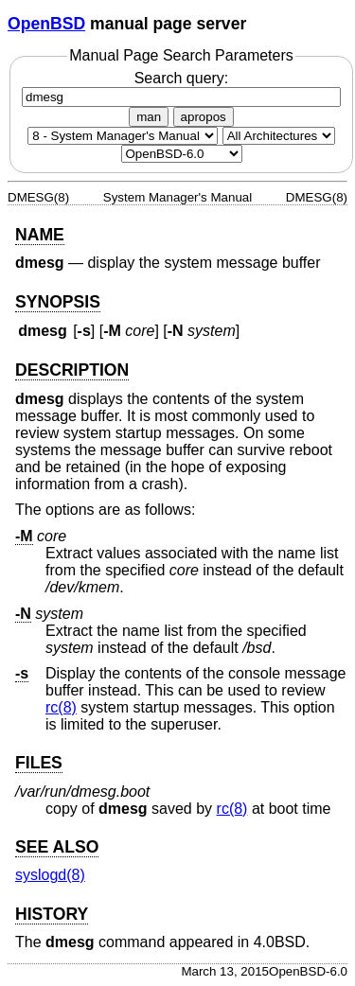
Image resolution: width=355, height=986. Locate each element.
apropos (203, 117)
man (148, 117)
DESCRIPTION (72, 370)
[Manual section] (122, 136)
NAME (39, 234)
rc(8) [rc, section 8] (61, 707)
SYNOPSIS (57, 301)
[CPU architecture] (278, 136)
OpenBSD (46, 23)
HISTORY (51, 914)
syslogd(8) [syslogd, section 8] (50, 875)
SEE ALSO (56, 846)
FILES (38, 762)
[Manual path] (181, 154)
